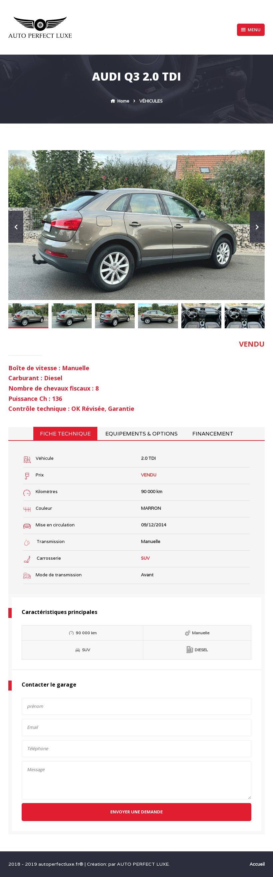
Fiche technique (65, 433)
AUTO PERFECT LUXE (143, 864)
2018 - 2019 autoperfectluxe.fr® (46, 864)
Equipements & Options (141, 433)
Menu (251, 30)
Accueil (257, 864)
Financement (212, 433)
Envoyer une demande (136, 812)
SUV (145, 558)
